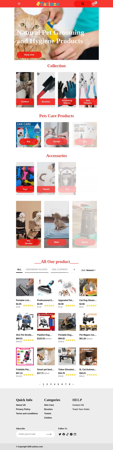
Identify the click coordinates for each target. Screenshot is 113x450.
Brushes (46, 101)
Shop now (29, 55)
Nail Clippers (88, 101)
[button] (74, 269)
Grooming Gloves (67, 101)
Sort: (87, 270)
